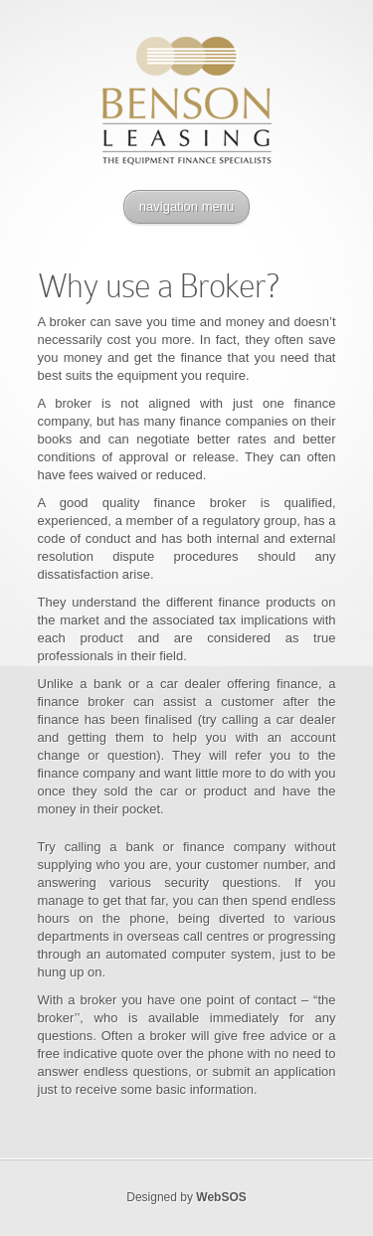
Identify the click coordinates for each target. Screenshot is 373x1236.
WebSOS (221, 1197)
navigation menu (186, 206)
